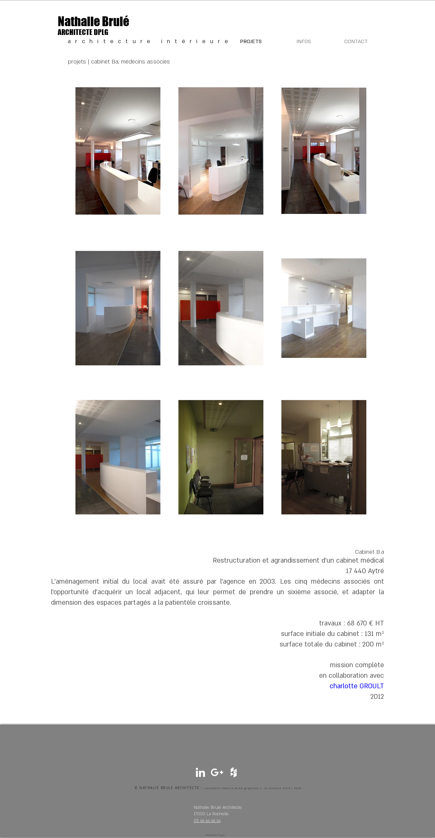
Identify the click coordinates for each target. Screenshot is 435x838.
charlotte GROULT (357, 686)
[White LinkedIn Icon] (200, 772)
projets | (79, 62)
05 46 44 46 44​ (207, 820)
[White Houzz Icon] (233, 772)
